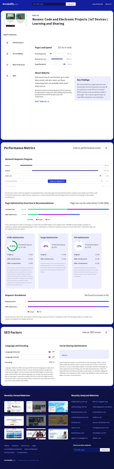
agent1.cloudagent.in (79, 438)
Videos (6, 446)
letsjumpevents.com (79, 412)
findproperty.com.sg (79, 401)
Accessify (10, 4)
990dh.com (97, 438)
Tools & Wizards (97, 4)
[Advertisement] (70, 36)
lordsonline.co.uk (99, 412)
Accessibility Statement (13, 449)
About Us (108, 4)
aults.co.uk (75, 428)
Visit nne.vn (42, 101)
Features (15, 446)
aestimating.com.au (79, 407)
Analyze (71, 4)
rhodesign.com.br (99, 433)
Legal (34, 446)
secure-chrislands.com (101, 422)
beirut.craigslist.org (100, 401)
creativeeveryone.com (79, 417)
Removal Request (31, 449)
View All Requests (57, 181)
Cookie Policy (22, 452)
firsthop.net (75, 422)
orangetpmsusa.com (100, 428)
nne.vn (35, 15)
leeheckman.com (77, 433)
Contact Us (25, 446)
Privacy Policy (9, 452)
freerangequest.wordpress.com (103, 407)
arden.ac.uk (97, 417)
